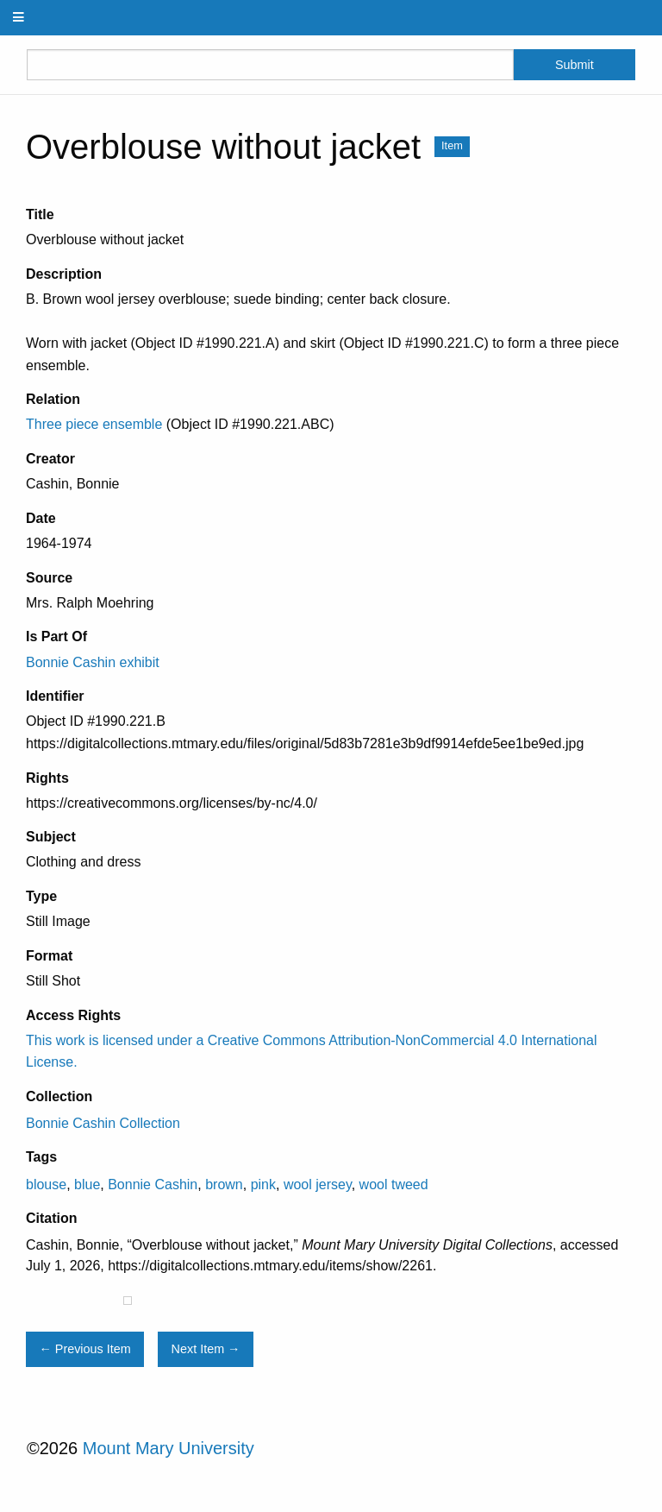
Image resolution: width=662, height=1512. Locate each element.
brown (224, 1184)
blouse (46, 1184)
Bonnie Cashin (152, 1184)
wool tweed (393, 1184)
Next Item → (206, 1349)
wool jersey (318, 1184)
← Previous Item (84, 1349)
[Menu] (19, 17)
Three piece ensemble (94, 424)
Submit (574, 65)
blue (87, 1184)
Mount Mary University (168, 1448)
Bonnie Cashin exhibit (92, 662)
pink (263, 1184)
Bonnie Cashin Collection (103, 1123)
